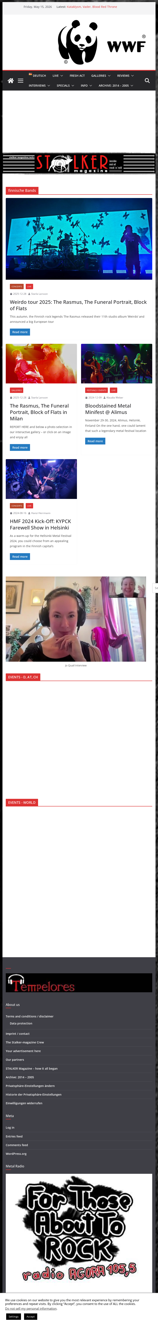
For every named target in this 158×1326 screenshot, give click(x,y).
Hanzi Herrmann (40, 513)
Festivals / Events (96, 390)
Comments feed (17, 1145)
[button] (61, 76)
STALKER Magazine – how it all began (32, 1068)
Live (56, 76)
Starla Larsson (39, 294)
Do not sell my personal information (31, 1308)
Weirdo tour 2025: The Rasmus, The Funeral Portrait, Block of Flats (78, 305)
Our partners (15, 1060)
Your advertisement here (23, 1051)
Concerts (17, 286)
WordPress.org (16, 1154)
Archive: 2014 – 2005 (114, 85)
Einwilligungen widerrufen (24, 1103)
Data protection (21, 1023)
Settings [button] (14, 1316)
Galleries (98, 76)
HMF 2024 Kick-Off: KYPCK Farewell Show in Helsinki (40, 524)
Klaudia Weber (115, 397)
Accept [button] (31, 1316)
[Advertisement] (79, 121)
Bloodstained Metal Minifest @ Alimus (108, 408)
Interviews (37, 85)
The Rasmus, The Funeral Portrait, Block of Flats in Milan (39, 412)
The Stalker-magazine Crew (25, 1042)
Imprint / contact (18, 1034)
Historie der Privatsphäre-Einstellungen (34, 1094)
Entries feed (14, 1136)
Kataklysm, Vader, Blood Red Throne (92, 7)
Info (84, 85)
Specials (63, 85)
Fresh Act (77, 76)
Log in (10, 1127)
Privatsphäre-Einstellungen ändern (30, 1086)
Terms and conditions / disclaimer (29, 1016)
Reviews (123, 76)
